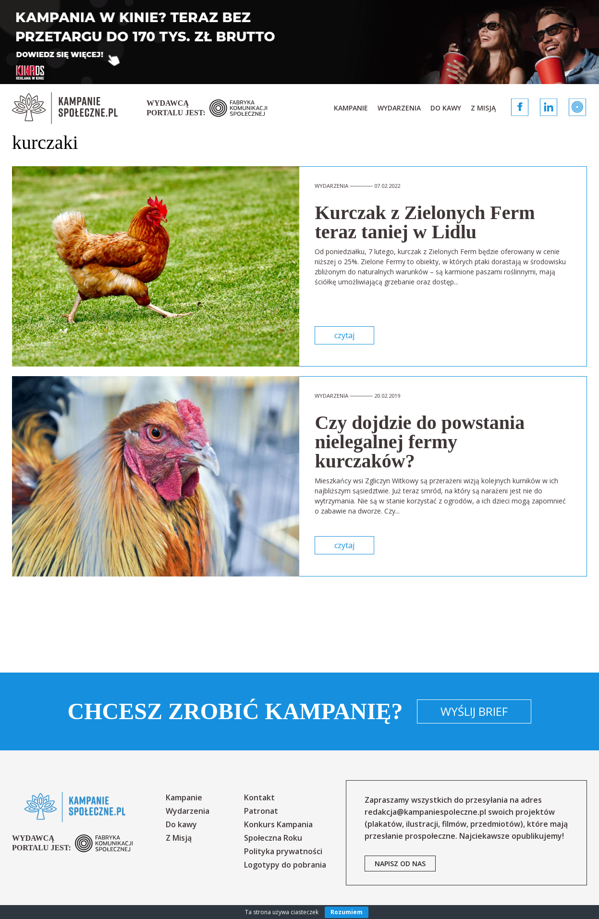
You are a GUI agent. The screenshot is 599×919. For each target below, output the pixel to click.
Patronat (261, 811)
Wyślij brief (474, 711)
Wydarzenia (399, 107)
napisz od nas (400, 863)
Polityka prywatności (283, 851)
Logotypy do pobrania (285, 864)
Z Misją (483, 107)
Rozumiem (346, 912)
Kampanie (351, 107)
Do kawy (445, 107)
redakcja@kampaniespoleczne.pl (425, 812)
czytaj (344, 335)
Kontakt (259, 797)
